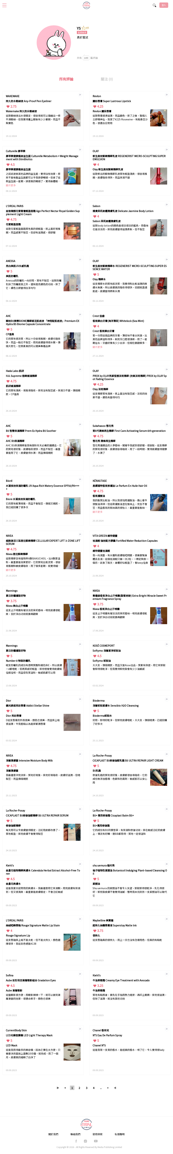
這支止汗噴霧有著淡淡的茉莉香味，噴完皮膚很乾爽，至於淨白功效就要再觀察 (33, 612)
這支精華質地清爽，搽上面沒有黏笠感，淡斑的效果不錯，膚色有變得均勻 (120, 395)
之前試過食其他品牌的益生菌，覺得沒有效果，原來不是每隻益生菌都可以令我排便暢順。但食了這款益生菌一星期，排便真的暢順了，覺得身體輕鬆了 (33, 177)
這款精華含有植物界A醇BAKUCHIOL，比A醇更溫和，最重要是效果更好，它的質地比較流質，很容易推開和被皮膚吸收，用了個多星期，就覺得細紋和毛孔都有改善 (33, 562)
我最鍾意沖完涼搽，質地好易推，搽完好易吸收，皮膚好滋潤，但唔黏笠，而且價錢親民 (43, 777)
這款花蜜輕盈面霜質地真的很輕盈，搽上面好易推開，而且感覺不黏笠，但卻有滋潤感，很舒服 (33, 230)
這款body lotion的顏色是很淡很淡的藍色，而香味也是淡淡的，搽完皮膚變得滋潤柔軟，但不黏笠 (120, 227)
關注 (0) (107, 79)
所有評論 (66, 79)
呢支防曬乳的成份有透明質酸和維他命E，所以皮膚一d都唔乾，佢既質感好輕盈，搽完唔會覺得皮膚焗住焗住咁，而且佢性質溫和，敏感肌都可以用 (34, 668)
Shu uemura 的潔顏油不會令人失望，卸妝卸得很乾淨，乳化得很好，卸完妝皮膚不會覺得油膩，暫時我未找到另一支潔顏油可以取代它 (130, 891)
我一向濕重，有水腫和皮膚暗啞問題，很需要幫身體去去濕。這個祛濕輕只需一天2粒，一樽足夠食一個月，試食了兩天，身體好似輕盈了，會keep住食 (121, 558)
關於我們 (53, 1134)
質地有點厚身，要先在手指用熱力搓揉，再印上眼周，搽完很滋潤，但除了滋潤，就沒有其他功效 (130, 996)
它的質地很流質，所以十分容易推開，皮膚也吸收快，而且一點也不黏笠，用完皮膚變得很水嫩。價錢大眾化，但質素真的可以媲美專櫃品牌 (33, 342)
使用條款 (98, 1134)
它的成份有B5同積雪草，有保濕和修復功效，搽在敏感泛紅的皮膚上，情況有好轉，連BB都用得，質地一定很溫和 (129, 831)
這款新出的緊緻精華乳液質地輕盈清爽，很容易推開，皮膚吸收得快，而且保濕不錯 (120, 175)
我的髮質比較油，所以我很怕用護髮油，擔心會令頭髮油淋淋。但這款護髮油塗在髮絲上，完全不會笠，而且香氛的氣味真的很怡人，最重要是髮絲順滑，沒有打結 (120, 504)
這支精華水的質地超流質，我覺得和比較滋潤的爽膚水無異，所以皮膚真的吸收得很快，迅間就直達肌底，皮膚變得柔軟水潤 (120, 287)
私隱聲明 (120, 1134)
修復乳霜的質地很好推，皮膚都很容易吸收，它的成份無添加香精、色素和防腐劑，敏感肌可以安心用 (120, 778)
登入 (164, 5)
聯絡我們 (75, 1134)
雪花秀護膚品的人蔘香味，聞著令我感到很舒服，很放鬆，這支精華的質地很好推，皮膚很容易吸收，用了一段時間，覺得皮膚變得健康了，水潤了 (130, 449)
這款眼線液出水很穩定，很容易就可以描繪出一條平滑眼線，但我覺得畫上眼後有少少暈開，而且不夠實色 (33, 119)
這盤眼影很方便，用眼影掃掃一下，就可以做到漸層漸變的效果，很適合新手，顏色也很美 (33, 996)
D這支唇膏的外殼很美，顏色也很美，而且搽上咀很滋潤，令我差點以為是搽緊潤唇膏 (33, 722)
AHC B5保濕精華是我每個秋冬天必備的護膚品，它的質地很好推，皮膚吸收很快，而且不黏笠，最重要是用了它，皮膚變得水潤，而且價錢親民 (34, 449)
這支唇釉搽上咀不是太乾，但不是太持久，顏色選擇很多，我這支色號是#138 (33, 941)
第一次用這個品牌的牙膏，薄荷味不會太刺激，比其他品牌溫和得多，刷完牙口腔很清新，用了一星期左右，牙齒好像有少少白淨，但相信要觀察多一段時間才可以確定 (120, 339)
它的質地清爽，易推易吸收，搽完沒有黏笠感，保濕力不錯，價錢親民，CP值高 (43, 392)
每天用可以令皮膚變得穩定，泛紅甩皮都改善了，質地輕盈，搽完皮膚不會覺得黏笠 (33, 831)
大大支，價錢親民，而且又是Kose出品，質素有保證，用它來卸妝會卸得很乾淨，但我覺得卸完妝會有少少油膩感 (129, 667)
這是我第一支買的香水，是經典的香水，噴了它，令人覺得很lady (128, 1050)
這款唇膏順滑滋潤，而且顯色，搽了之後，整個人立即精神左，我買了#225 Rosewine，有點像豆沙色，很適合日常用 (120, 119)
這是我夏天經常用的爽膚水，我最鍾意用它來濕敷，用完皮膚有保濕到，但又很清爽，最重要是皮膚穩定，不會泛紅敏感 (43, 890)
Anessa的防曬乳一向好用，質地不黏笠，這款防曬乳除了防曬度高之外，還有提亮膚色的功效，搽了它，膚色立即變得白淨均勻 (33, 284)
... (101, 1088)
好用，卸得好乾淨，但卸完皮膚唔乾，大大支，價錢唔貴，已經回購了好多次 (130, 722)
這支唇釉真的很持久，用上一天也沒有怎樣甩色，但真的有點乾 (127, 940)
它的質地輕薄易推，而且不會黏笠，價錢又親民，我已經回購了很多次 (33, 505)
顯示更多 (11, 185)
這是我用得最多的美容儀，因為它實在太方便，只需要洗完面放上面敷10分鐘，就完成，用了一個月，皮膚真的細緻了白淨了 (33, 1053)
